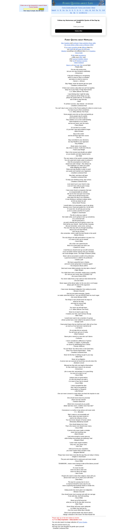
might (71, 49)
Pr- (100, 10)
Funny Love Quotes (84, 7)
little (73, 55)
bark (88, 49)
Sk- (74, 13)
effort (80, 57)
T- (77, 13)
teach (80, 49)
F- (75, 10)
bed (75, 65)
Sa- (71, 13)
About (93, 7)
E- (72, 10)
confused (76, 43)
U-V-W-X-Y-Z (83, 13)
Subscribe (78, 31)
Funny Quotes (82, 522)
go (71, 65)
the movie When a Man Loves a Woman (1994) (78, 45)
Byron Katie (79, 53)
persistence (82, 55)
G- (77, 10)
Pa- (97, 10)
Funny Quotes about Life (69, 7)
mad (78, 65)
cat (84, 49)
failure (86, 59)
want (69, 47)
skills (94, 43)
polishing (85, 43)
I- (83, 10)
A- (58, 10)
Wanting (63, 51)
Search (54, 10)
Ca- (63, 10)
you (67, 47)
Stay (62, 43)
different (84, 47)
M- (90, 10)
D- (70, 10)
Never (68, 65)
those (90, 43)
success (84, 61)
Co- (67, 10)
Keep (81, 43)
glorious (79, 61)
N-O (93, 10)
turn (74, 61)
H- (80, 10)
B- (60, 10)
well (76, 49)
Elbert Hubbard (79, 62)
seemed (75, 59)
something (75, 47)
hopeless (67, 43)
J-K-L (86, 10)
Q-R (103, 10)
